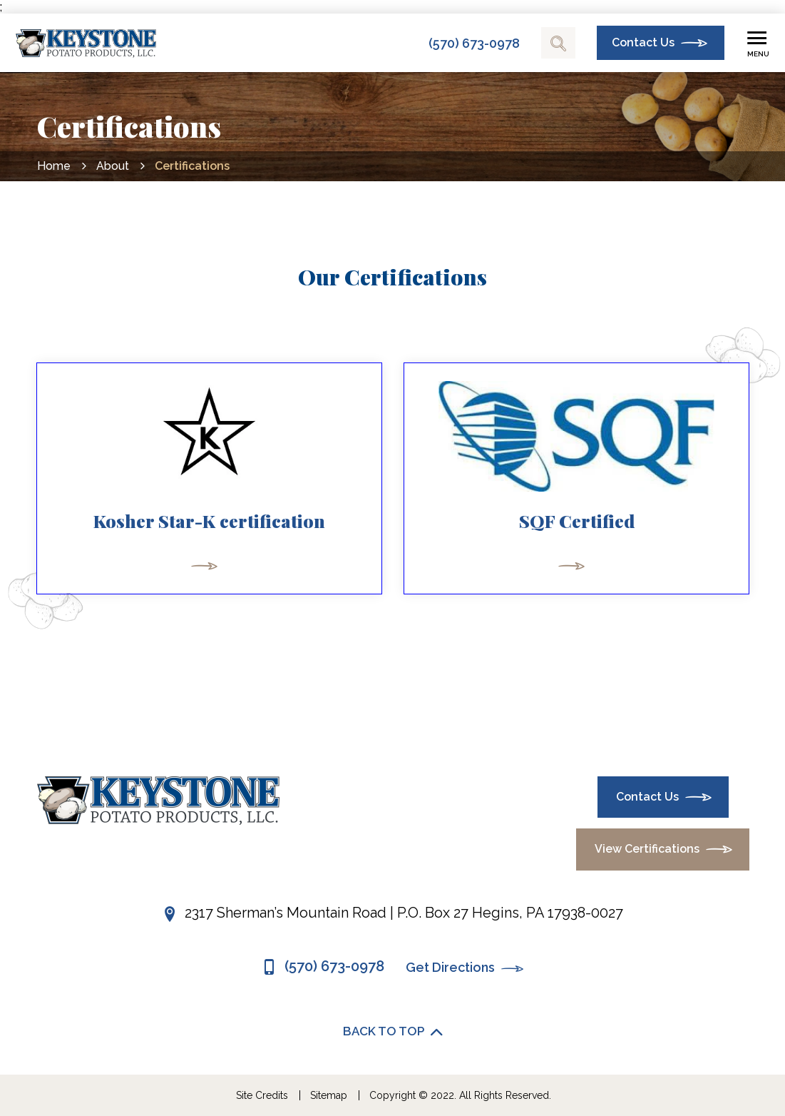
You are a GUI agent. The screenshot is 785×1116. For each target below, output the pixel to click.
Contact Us (643, 42)
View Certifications (647, 849)
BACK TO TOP (393, 1032)
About (112, 166)
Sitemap (328, 1095)
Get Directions (465, 968)
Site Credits (262, 1095)
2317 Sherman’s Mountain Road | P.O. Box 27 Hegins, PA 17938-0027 (404, 912)
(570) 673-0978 (474, 43)
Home (54, 166)
